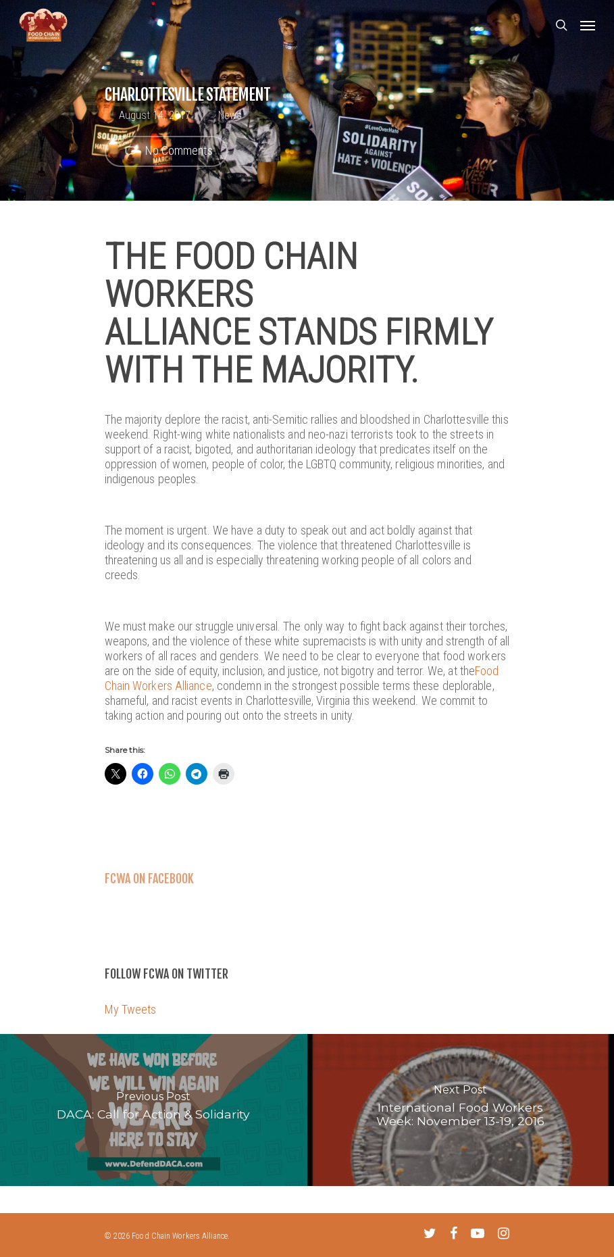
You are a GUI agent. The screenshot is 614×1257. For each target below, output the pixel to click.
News (230, 115)
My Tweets (131, 1009)
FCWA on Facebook (149, 878)
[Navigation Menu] (587, 25)
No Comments (166, 151)
